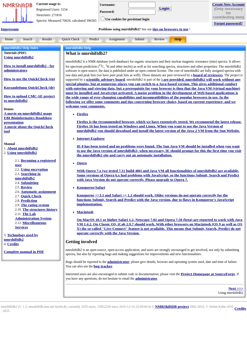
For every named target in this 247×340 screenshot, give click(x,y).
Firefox (82, 114)
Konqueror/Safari (91, 187)
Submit (140, 39)
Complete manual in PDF (24, 252)
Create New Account (228, 4)
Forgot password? (228, 23)
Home (9, 39)
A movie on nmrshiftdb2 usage (28, 113)
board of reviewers (208, 75)
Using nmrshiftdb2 (19, 57)
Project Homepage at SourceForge (208, 274)
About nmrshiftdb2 (22, 148)
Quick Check (70, 39)
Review (159, 39)
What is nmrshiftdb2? (86, 53)
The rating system (35, 205)
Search (27, 39)
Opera (82, 163)
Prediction (29, 200)
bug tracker (103, 266)
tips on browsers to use (170, 29)
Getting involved (81, 241)
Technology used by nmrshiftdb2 (21, 237)
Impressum (10, 29)
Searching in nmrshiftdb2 (28, 176)
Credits (13, 244)
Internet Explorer (91, 138)
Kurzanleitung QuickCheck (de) (29, 87)
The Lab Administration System (33, 216)
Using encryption (34, 169)
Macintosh (85, 212)
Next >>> (235, 288)
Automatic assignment (38, 191)
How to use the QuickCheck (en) (29, 79)
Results (47, 39)
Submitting (30, 183)
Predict (94, 39)
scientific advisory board (105, 79)
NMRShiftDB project (172, 306)
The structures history (39, 209)
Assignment (117, 39)
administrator (118, 262)
